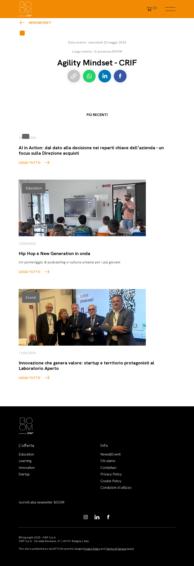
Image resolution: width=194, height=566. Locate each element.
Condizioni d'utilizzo (116, 487)
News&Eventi (40, 23)
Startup (24, 474)
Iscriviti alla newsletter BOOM (42, 502)
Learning (25, 461)
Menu (170, 9)
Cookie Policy (110, 481)
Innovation (27, 467)
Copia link (73, 76)
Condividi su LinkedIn (104, 76)
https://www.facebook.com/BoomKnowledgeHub (108, 517)
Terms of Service (116, 549)
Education (26, 454)
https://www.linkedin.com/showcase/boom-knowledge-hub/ (97, 517)
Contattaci (108, 467)
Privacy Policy (111, 474)
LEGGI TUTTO (29, 163)
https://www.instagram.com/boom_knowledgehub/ (85, 517)
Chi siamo (107, 461)
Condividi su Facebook (120, 76)
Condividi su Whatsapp (89, 76)
